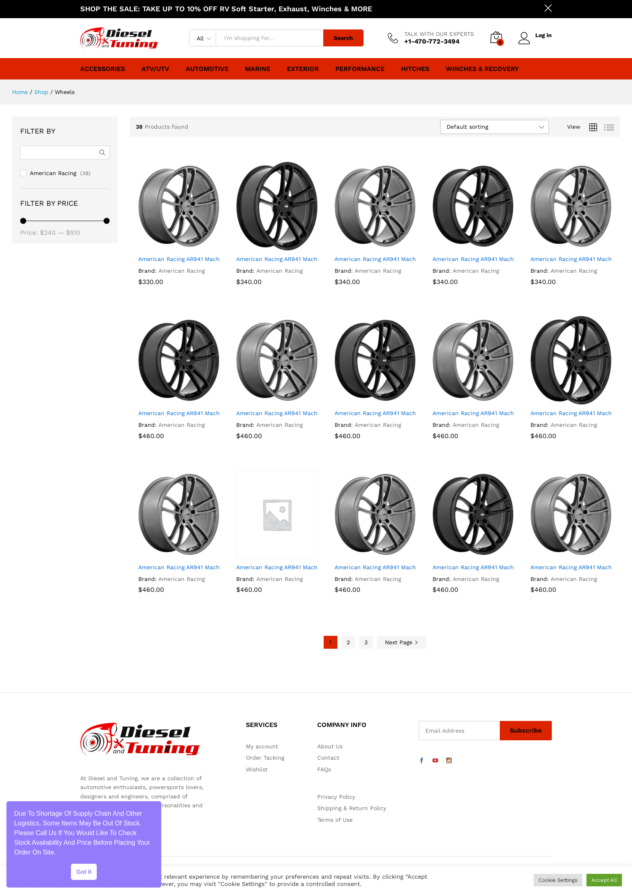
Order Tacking (265, 757)
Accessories (102, 69)
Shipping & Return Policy (351, 808)
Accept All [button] (604, 880)
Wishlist (257, 769)
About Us (330, 746)
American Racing (181, 270)
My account (262, 746)
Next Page (401, 642)
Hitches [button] (415, 69)
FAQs (324, 769)
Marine (257, 69)
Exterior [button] (303, 69)
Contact (328, 757)
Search (343, 38)
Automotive (207, 69)
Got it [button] (83, 872)
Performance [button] (360, 69)
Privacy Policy (336, 797)
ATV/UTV (155, 69)
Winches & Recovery (482, 69)
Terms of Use (335, 820)
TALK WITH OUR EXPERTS (439, 34)
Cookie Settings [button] (558, 880)
